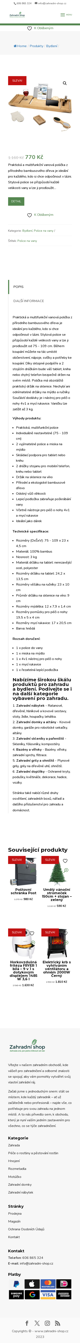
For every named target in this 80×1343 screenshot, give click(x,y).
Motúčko (14, 1177)
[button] (65, 83)
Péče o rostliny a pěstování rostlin (33, 1153)
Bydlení (27, 231)
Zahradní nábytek (20, 1192)
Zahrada (14, 1145)
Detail (16, 201)
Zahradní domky (20, 1184)
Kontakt (14, 1237)
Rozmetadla (17, 1168)
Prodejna (15, 1213)
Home (20, 46)
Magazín (14, 1221)
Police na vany (43, 231)
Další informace (28, 301)
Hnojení (14, 1161)
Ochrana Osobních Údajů (26, 1229)
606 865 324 (24, 3)
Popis (18, 287)
